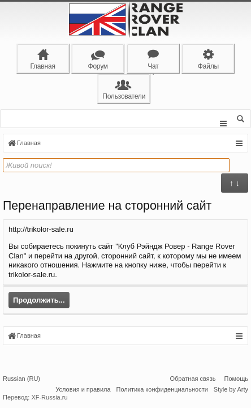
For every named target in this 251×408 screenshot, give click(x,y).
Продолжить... (39, 302)
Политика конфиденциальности (162, 389)
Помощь (236, 378)
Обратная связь (192, 378)
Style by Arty (231, 389)
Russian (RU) (21, 378)
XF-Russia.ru (49, 397)
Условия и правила (82, 389)
